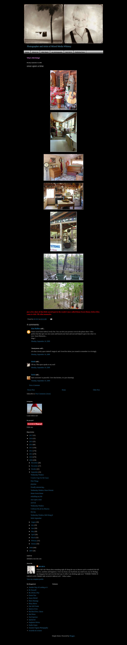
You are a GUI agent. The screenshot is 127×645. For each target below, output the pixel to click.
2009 (31, 460)
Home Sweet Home (37, 493)
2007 (31, 551)
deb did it (41, 566)
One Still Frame (34, 606)
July (32, 525)
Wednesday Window (37, 475)
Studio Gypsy (33, 625)
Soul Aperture (33, 617)
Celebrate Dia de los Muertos (40, 509)
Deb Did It (68, 52)
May (32, 531)
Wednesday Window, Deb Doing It (42, 515)
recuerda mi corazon (35, 630)
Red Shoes (32, 614)
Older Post (96, 390)
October (34, 469)
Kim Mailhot (35, 328)
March (33, 537)
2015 (31, 441)
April (33, 534)
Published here (80, 52)
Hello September (36, 518)
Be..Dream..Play (34, 593)
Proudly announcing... (38, 487)
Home (27, 52)
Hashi (33, 361)
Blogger (72, 636)
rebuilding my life (36, 496)
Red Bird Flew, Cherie (36, 611)
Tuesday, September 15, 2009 (40, 381)
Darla (33, 374)
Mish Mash (45, 52)
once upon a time (36, 499)
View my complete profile (35, 579)
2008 (31, 547)
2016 (31, 438)
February (34, 540)
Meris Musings (33, 601)
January (34, 544)
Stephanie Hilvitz (34, 622)
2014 (31, 444)
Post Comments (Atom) (43, 394)
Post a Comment (34, 385)
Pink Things (34, 481)
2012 (31, 451)
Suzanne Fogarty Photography (38, 628)
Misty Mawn (33, 603)
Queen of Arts (33, 609)
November (34, 466)
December (34, 463)
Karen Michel (33, 598)
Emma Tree (32, 595)
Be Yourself (32, 590)
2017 (31, 435)
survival (33, 503)
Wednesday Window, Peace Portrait (42, 490)
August (33, 522)
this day (33, 512)
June (32, 528)
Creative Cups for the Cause (40, 478)
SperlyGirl (32, 620)
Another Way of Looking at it (38, 587)
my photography (56, 52)
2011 (31, 454)
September (34, 472)
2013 (31, 448)
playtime (33, 484)
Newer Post (31, 390)
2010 (31, 457)
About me (35, 52)
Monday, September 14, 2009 (40, 341)
